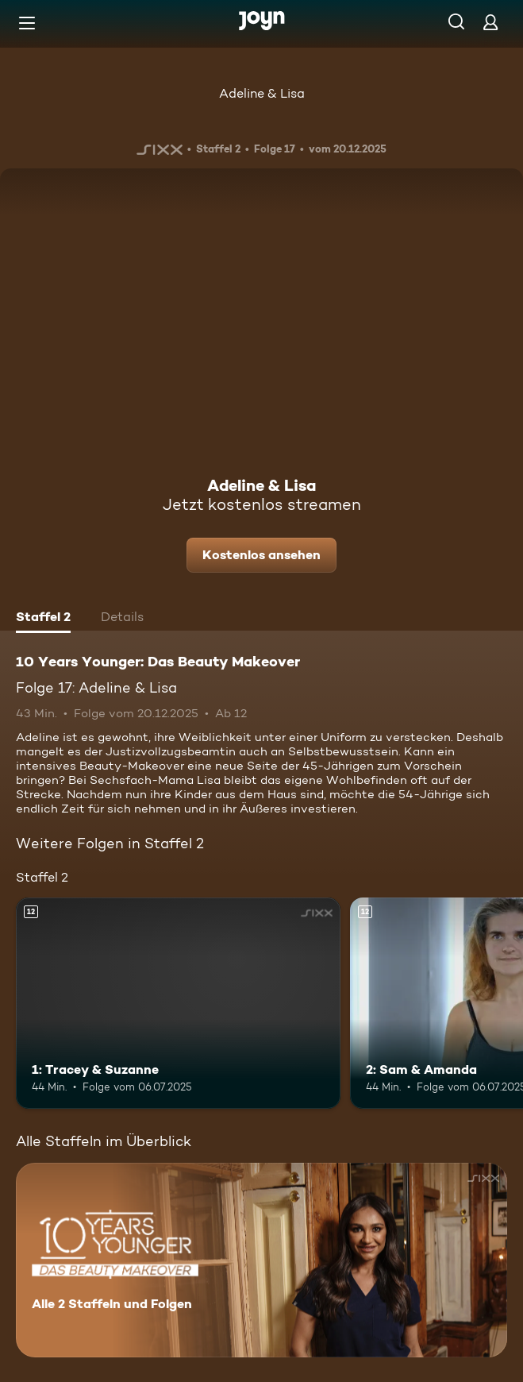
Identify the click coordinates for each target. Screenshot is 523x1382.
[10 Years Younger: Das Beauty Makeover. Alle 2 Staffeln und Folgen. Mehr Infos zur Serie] (261, 1260)
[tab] (43, 618)
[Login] (490, 22)
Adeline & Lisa (262, 93)
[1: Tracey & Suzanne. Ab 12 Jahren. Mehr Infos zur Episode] (178, 1003)
